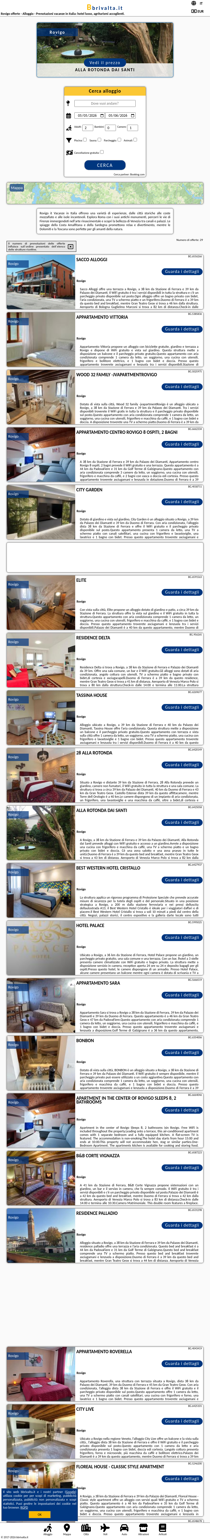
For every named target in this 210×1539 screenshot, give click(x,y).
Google (70, 1492)
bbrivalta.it (105, 8)
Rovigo (13, 263)
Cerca (105, 165)
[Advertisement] (105, 1305)
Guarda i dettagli (182, 271)
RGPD (24, 1507)
